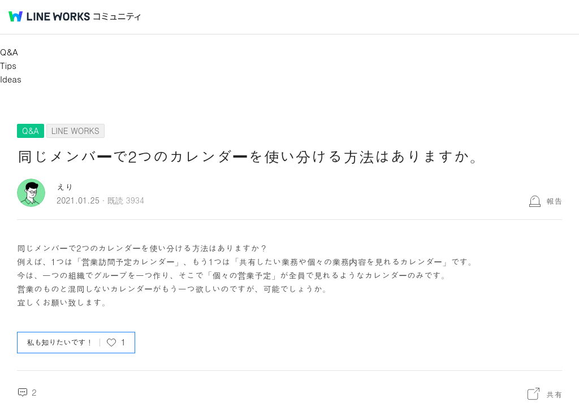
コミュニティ (117, 16)
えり (65, 187)
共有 (554, 394)
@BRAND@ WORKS (49, 16)
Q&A (9, 52)
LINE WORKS (75, 130)
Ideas (10, 79)
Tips (8, 65)
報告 (554, 200)
